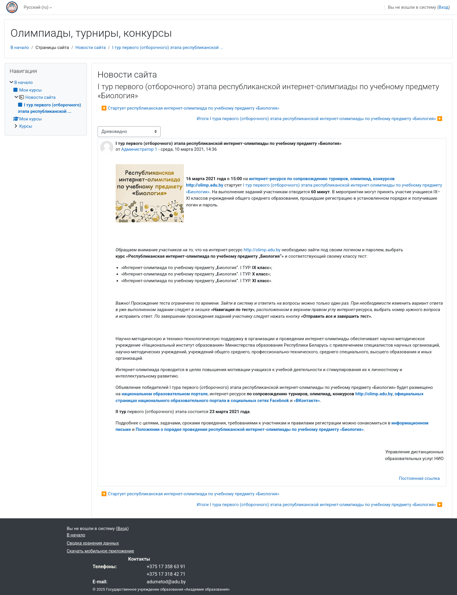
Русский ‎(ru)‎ (36, 7)
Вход (444, 7)
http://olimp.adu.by (262, 249)
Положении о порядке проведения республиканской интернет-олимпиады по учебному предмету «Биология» (249, 429)
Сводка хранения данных (93, 543)
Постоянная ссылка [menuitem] (419, 478)
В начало (19, 47)
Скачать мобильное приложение (100, 551)
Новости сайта (90, 47)
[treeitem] (46, 104)
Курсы (25, 126)
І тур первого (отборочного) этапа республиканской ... (167, 47)
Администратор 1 (139, 149)
